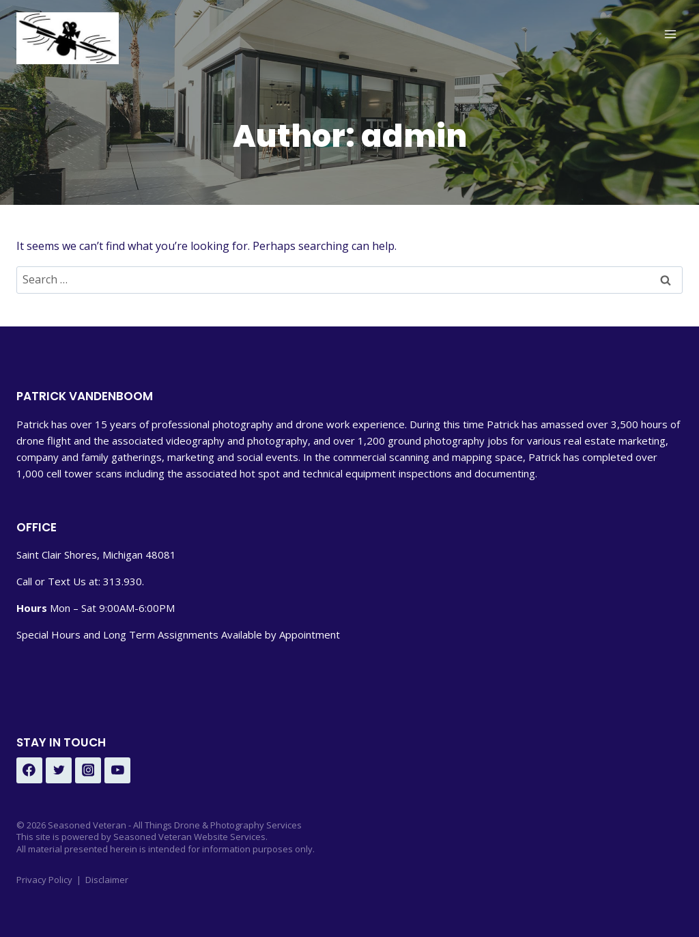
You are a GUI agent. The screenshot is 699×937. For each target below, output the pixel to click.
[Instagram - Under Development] (88, 770)
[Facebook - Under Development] (29, 770)
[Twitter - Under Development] (59, 770)
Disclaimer (106, 879)
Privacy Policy (44, 879)
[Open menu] (670, 33)
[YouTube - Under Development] (117, 770)
